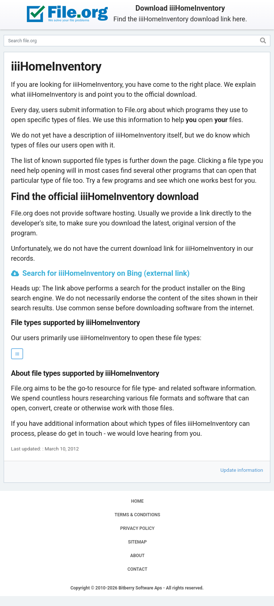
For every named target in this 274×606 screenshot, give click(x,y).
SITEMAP (137, 542)
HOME (137, 501)
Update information (241, 470)
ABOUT (137, 555)
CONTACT (137, 569)
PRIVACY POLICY (137, 528)
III (17, 354)
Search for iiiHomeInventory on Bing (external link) (106, 273)
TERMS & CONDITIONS (137, 514)
